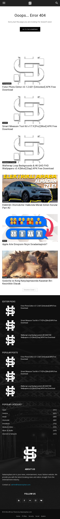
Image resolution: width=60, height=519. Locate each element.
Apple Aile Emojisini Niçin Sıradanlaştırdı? (24, 244)
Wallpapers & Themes (9, 162)
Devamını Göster (30, 290)
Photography (7, 83)
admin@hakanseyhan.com (20, 485)
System (5, 123)
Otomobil (5, 201)
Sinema (5, 277)
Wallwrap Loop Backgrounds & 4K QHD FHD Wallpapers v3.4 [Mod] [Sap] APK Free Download (28, 167)
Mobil (4, 241)
